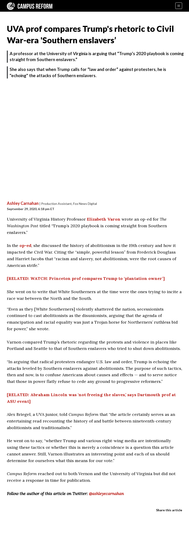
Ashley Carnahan (23, 203)
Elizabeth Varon (103, 219)
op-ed (25, 245)
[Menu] (178, 6)
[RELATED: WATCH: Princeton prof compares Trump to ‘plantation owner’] (86, 278)
